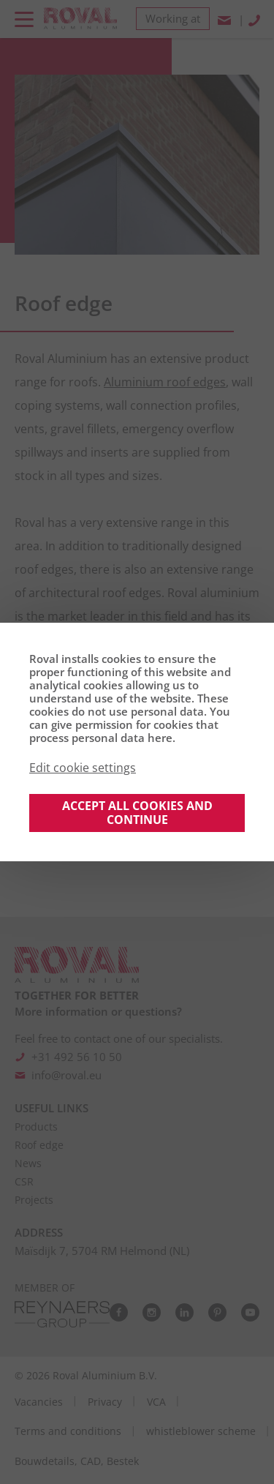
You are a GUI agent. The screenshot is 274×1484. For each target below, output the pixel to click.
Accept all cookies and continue (137, 813)
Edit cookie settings (82, 768)
